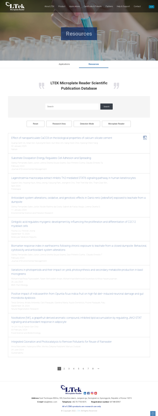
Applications (74, 6)
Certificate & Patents (93, 6)
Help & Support (123, 6)
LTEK (78, 411)
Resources (94, 64)
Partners (109, 6)
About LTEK (49, 6)
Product (61, 6)
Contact (137, 6)
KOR (151, 7)
